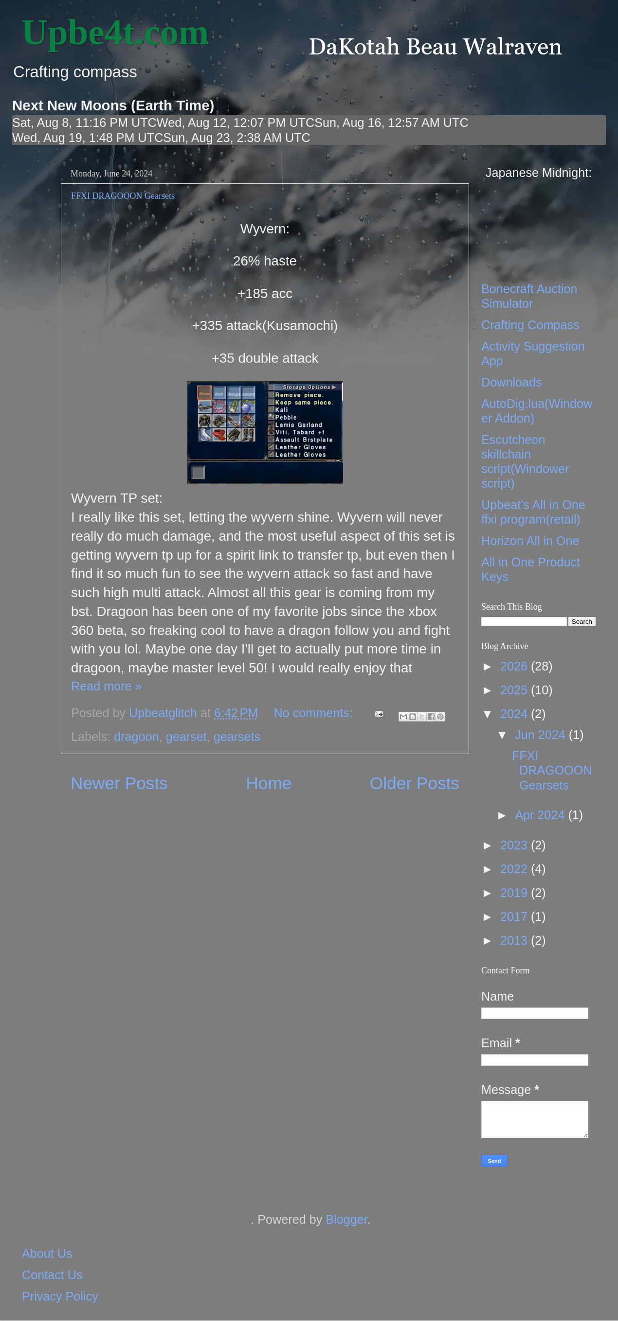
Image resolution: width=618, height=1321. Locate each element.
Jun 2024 (542, 734)
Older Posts (414, 783)
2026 (515, 666)
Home (268, 783)
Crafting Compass (530, 325)
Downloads (511, 382)
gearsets (237, 736)
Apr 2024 (541, 815)
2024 (515, 714)
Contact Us (52, 1275)
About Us (47, 1253)
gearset (186, 736)
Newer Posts (119, 783)
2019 (515, 892)
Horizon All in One (530, 540)
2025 (515, 690)
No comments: (315, 713)
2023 (515, 845)
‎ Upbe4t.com (110, 32)
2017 (515, 916)
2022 (515, 869)
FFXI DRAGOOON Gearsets (123, 196)
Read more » (106, 686)
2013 (515, 940)
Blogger (346, 1219)
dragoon (136, 736)
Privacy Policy (60, 1296)
